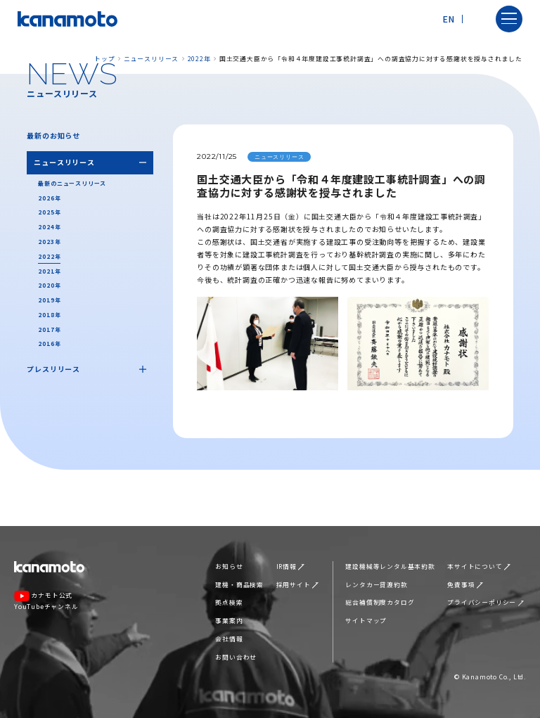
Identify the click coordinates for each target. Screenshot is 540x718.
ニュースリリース (151, 58)
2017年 (49, 329)
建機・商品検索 (239, 584)
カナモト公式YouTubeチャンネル (46, 600)
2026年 (49, 198)
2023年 (49, 241)
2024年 (49, 227)
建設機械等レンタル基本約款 (390, 566)
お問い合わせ (236, 657)
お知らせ (229, 566)
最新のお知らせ (53, 135)
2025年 (49, 212)
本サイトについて (478, 566)
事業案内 (229, 620)
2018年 (49, 315)
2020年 (49, 285)
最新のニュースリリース (72, 183)
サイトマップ (366, 620)
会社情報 (229, 638)
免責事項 (464, 584)
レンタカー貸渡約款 (376, 584)
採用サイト (297, 584)
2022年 (199, 58)
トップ (104, 58)
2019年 (49, 300)
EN (449, 18)
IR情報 (290, 566)
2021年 (49, 271)
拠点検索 (229, 602)
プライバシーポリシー (485, 602)
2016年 (49, 343)
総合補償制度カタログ (379, 602)
